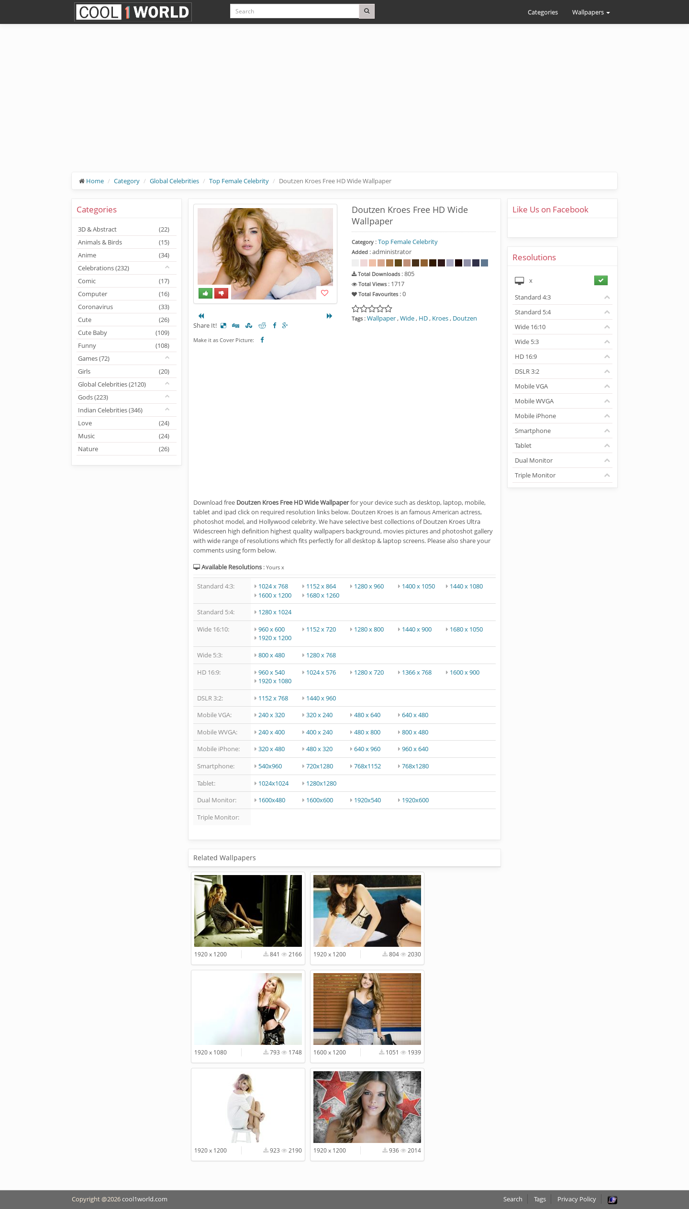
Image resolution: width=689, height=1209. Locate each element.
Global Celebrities (174, 181)
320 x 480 (271, 748)
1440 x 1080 (466, 586)
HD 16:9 (526, 356)
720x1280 (319, 766)
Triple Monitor (535, 475)
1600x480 (271, 800)
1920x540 (367, 800)
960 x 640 (415, 748)
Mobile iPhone (535, 415)
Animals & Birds (123, 242)
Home (95, 181)
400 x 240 (319, 732)
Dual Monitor (534, 460)
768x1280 (415, 766)
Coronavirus (123, 306)
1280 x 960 (369, 586)
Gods (93, 397)
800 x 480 (271, 655)
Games (94, 358)
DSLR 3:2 (527, 371)
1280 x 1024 (274, 612)
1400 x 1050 (418, 586)
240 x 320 (271, 714)
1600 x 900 (464, 672)
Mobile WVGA (534, 401)
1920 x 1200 (274, 637)
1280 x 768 (321, 655)
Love (123, 423)
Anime (123, 255)
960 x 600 (271, 629)
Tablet (523, 445)
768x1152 (367, 766)
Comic (123, 281)
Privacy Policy (576, 1199)
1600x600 (319, 800)
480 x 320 (319, 748)
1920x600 (415, 800)
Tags (540, 1199)
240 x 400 (271, 732)
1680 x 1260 (322, 595)
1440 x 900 (417, 629)
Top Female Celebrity (239, 181)
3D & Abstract (123, 229)
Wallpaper (381, 318)
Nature (123, 449)
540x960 (270, 766)
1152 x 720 (321, 629)
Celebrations (103, 268)
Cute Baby (123, 332)
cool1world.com (144, 1199)
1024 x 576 (321, 672)
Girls (123, 371)
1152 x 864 (321, 586)
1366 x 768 (417, 672)
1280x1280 (321, 783)
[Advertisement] (344, 105)
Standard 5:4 (533, 312)
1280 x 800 (369, 629)
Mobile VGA (531, 386)
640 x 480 (415, 714)
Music (123, 436)
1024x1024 (273, 783)
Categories (543, 12)
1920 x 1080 (274, 681)
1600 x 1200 (274, 595)
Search (512, 1199)
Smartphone (533, 430)
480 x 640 (367, 714)
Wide (407, 318)
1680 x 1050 (466, 629)
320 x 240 (319, 714)
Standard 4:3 (533, 297)
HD (423, 318)
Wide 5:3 (527, 341)
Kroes (440, 318)
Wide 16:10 (530, 326)
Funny (123, 345)
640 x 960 (367, 748)
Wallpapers (591, 12)
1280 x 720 (369, 672)
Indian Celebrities (110, 410)
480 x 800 (367, 732)
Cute (123, 319)
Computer (123, 294)
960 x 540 (271, 672)
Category (127, 181)
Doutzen (465, 318)
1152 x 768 (273, 698)
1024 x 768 (273, 586)
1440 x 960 (321, 698)
